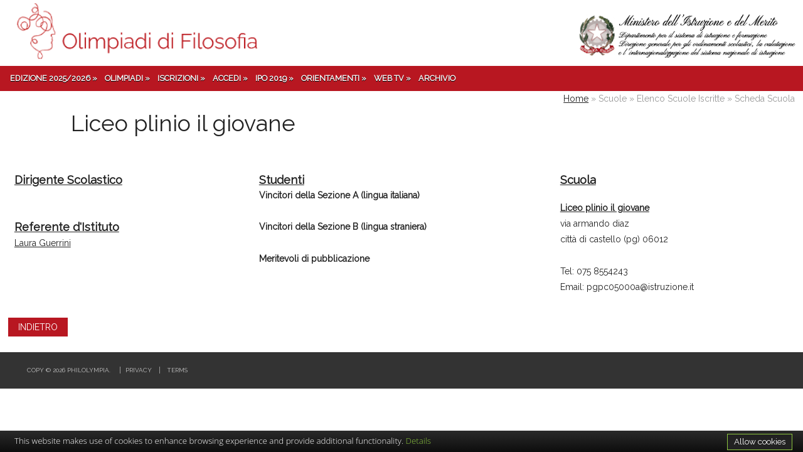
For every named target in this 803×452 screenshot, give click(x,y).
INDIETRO (38, 327)
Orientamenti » (333, 78)
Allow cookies (759, 441)
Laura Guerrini (42, 243)
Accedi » (230, 78)
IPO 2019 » (274, 78)
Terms (177, 370)
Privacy (138, 370)
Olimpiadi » (127, 78)
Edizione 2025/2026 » (53, 78)
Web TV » (392, 78)
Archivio (436, 78)
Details (419, 440)
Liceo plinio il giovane (604, 208)
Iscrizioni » (181, 78)
